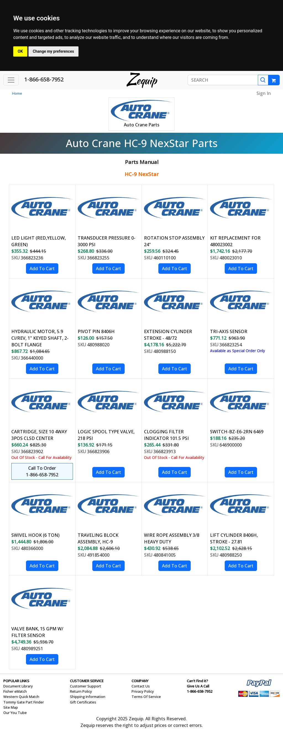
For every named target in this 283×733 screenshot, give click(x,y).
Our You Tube (15, 712)
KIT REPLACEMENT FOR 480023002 (235, 241)
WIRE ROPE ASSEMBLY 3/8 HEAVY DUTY (171, 538)
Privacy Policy (143, 691)
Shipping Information (87, 696)
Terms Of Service (146, 696)
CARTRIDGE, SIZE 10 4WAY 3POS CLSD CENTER (39, 435)
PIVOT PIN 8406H (96, 331)
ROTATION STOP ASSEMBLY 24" (174, 241)
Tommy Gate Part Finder (23, 702)
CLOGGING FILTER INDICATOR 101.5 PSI (166, 435)
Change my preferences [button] (53, 51)
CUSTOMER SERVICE (87, 680)
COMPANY (140, 680)
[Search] (263, 80)
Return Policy (81, 691)
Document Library (18, 686)
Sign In (263, 93)
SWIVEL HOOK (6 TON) (35, 535)
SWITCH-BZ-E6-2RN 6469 (236, 432)
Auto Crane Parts (141, 125)
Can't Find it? (197, 680)
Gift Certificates (83, 702)
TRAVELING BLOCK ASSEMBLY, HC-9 (98, 538)
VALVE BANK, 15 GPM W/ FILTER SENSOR (37, 632)
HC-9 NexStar (142, 174)
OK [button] (20, 51)
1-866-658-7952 (44, 79)
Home (17, 93)
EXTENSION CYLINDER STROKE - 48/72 (168, 334)
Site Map (10, 707)
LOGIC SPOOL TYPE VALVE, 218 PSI (106, 435)
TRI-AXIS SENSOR (228, 331)
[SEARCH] (223, 80)
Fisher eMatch (15, 691)
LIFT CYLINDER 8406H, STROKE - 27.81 (234, 538)
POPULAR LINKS (16, 680)
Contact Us (141, 686)
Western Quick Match (21, 696)
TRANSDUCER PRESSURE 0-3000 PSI (106, 241)
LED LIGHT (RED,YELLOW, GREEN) (38, 241)
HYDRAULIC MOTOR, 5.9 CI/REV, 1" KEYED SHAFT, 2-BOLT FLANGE (40, 338)
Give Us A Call (198, 686)
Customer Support (85, 686)
